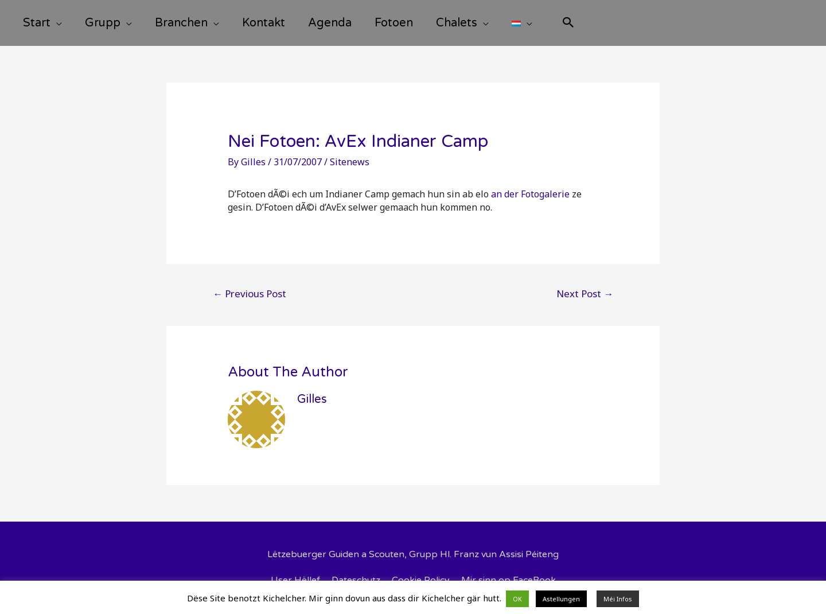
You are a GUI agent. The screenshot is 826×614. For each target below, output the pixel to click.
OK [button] (517, 598)
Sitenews (349, 162)
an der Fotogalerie (530, 194)
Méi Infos (617, 598)
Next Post (584, 293)
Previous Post (249, 293)
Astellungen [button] (561, 598)
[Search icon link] (568, 24)
